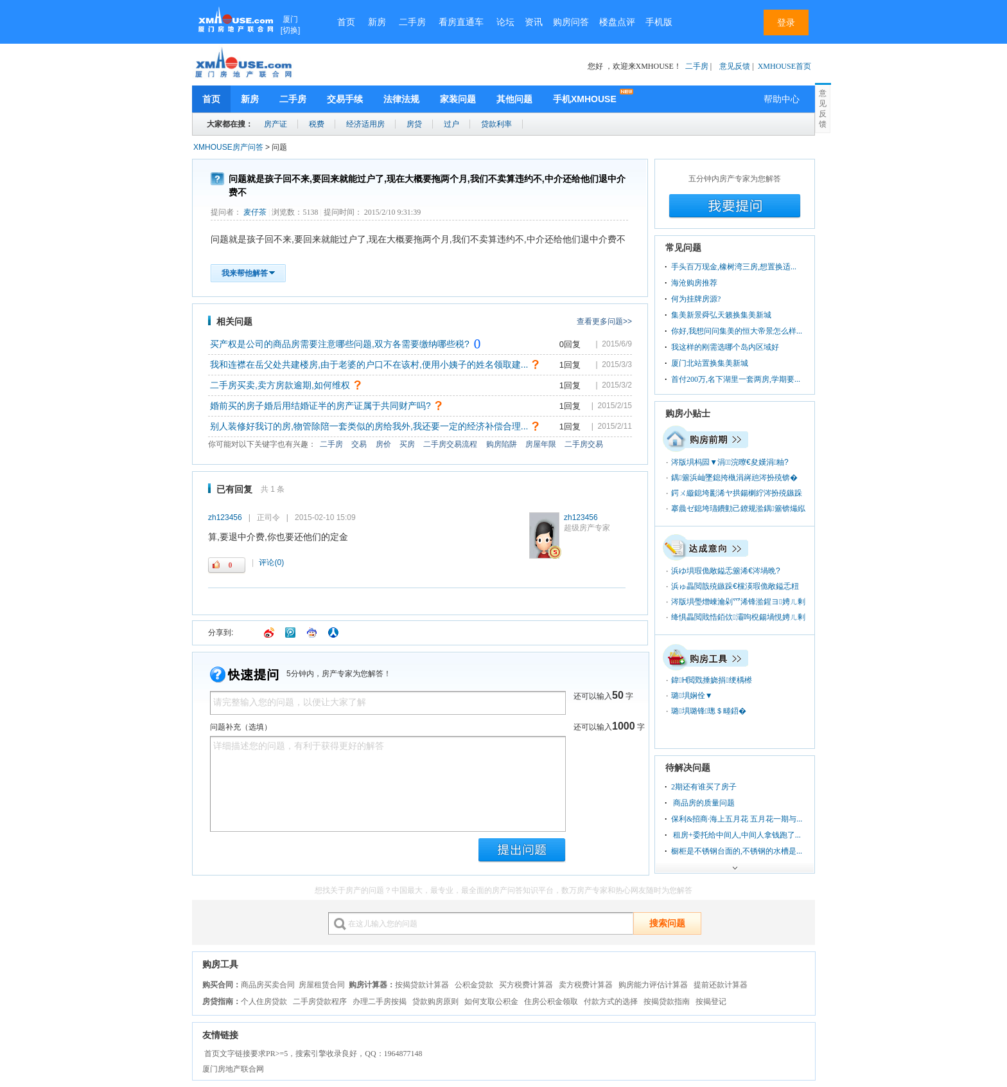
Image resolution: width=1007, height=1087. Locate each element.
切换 (290, 30)
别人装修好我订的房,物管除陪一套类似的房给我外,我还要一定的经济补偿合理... (369, 426)
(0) (271, 562)
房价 (383, 444)
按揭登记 (711, 1001)
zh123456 (581, 517)
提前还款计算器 (721, 984)
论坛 (505, 22)
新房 (377, 22)
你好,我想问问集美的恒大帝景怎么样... (736, 331)
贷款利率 (496, 124)
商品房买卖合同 (268, 984)
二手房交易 (584, 444)
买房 (407, 444)
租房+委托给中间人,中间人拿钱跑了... (736, 835)
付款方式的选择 (611, 1001)
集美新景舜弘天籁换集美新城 (721, 314)
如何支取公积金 (491, 1001)
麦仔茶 (255, 212)
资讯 (534, 22)
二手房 (412, 22)
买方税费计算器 (526, 984)
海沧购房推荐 (694, 282)
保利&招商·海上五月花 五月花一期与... (736, 818)
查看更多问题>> (604, 321)
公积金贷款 (474, 984)
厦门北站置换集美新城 (709, 363)
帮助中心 (782, 99)
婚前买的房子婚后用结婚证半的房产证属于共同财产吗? (320, 405)
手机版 (658, 22)
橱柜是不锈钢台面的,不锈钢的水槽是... (736, 851)
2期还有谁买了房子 (704, 786)
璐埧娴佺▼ (691, 695)
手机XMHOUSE (585, 99)
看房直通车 (461, 22)
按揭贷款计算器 (422, 984)
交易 (359, 444)
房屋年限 (540, 444)
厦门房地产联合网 (233, 1069)
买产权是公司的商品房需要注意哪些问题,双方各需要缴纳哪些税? (339, 344)
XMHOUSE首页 (784, 66)
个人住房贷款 (264, 1001)
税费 (316, 124)
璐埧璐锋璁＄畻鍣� (708, 710)
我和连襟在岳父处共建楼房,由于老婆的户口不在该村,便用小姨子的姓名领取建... (369, 364)
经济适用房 (365, 124)
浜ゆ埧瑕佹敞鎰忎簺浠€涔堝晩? (725, 570)
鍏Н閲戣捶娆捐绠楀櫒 (711, 680)
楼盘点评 (617, 22)
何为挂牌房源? (696, 298)
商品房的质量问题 (703, 802)
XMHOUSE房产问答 (228, 147)
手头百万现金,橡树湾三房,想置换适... (733, 266)
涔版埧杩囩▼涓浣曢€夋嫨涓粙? (729, 462)
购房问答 (571, 22)
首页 (346, 22)
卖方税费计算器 (586, 984)
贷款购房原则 (435, 1001)
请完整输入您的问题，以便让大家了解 (388, 703)
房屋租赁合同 (322, 984)
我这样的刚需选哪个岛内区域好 (725, 347)
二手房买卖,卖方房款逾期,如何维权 (280, 385)
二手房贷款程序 (320, 1001)
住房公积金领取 (551, 1001)
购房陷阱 (501, 444)
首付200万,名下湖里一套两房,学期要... (735, 379)
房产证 (275, 124)
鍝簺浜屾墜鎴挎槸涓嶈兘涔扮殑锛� (734, 477)
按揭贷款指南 (667, 1001)
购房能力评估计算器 (653, 984)
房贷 (414, 124)
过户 (451, 124)
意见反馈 (734, 66)
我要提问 (735, 206)
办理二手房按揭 (380, 1001)
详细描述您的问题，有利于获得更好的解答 (388, 784)
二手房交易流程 (450, 444)
